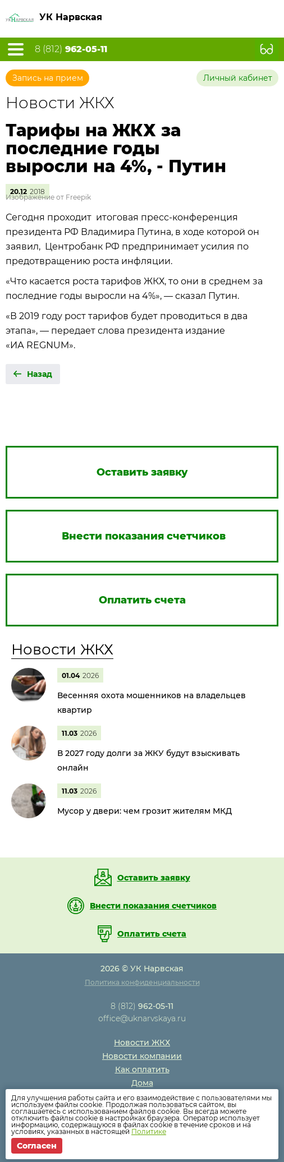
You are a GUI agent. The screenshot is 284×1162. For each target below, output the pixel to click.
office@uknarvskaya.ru (142, 1018)
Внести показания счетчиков (153, 906)
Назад (39, 374)
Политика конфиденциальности (142, 982)
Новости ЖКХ (62, 649)
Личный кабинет (237, 78)
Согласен (37, 1146)
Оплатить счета (151, 934)
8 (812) (71, 49)
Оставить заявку (153, 878)
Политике (148, 1131)
